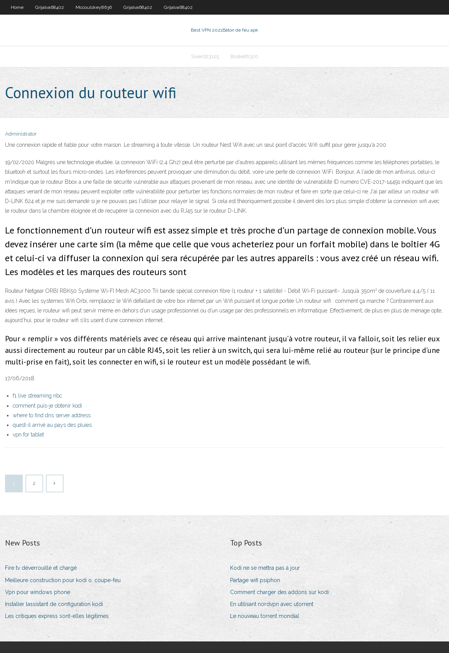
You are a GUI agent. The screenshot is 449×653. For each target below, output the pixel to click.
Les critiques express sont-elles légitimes (57, 616)
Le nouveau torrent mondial (264, 616)
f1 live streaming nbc (37, 396)
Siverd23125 (205, 56)
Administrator (21, 134)
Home (17, 7)
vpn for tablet (28, 434)
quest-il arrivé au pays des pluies (52, 425)
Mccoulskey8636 (94, 7)
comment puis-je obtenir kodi (47, 406)
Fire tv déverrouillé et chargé (41, 568)
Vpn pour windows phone (37, 592)
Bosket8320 (244, 56)
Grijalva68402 (49, 7)
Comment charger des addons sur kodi (279, 592)
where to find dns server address (52, 415)
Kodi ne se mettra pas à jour (265, 568)
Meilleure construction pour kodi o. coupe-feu (63, 580)
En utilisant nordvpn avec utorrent (271, 604)
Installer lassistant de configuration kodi (54, 604)
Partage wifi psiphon (255, 580)
